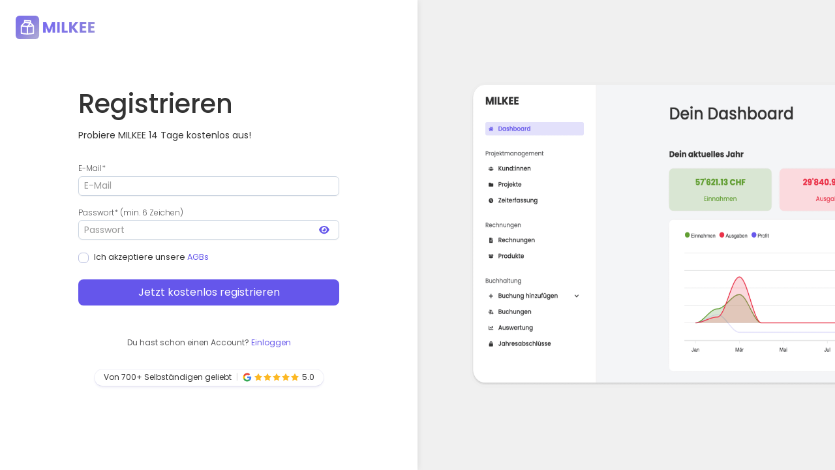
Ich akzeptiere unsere (143, 257)
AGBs (198, 256)
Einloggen (271, 342)
